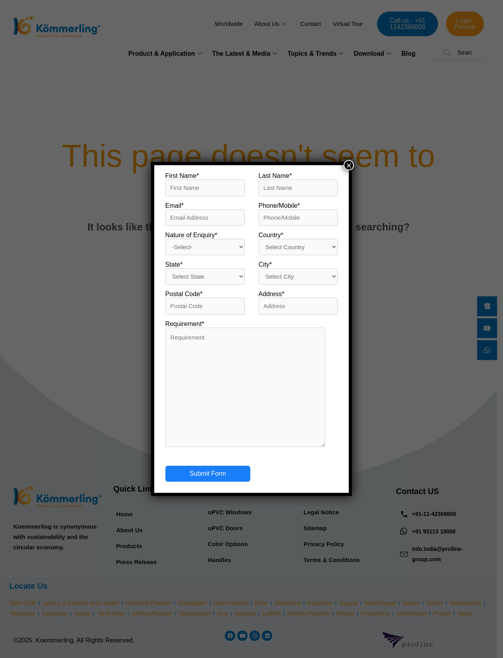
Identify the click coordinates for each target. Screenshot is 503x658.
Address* (272, 294)
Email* (174, 205)
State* (174, 264)
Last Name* (275, 175)
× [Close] (349, 165)
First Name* (182, 175)
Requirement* (184, 323)
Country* (271, 235)
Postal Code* (183, 294)
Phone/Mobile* (279, 205)
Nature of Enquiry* (191, 235)
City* (265, 264)
